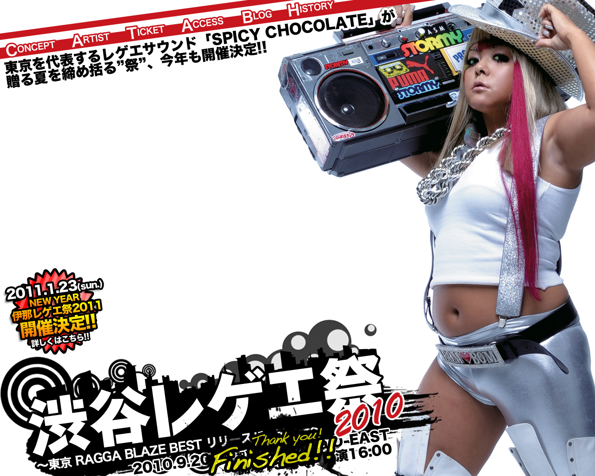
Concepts (31, 48)
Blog (257, 17)
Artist (91, 40)
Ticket (145, 32)
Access (202, 24)
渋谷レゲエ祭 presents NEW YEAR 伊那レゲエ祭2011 (53, 311)
